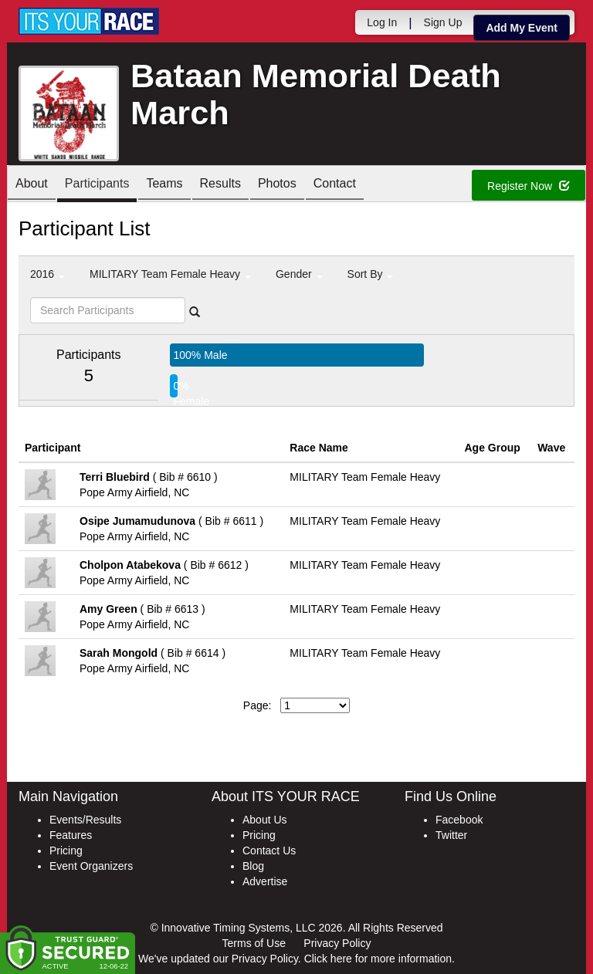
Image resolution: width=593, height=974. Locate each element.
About (31, 184)
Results (220, 184)
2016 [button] (47, 274)
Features (70, 835)
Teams (164, 184)
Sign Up (443, 22)
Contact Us (269, 850)
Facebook (459, 819)
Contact (334, 184)
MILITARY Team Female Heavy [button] (170, 274)
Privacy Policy (337, 943)
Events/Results (85, 819)
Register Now (528, 186)
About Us (264, 819)
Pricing (66, 850)
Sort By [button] (370, 274)
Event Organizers (91, 866)
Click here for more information (378, 958)
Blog (253, 866)
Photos (277, 184)
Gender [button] (299, 274)
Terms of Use (254, 943)
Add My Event (521, 28)
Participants (97, 184)
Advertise (264, 881)
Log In (382, 22)
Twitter (451, 835)
